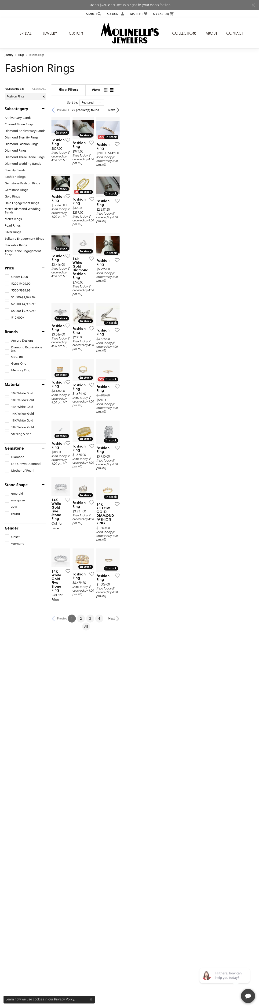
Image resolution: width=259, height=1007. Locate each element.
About (211, 33)
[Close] (253, 5)
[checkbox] (16, 277)
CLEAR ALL (39, 88)
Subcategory (16, 109)
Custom (76, 33)
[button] (93, 14)
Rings (21, 54)
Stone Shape (16, 485)
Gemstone (14, 448)
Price (9, 268)
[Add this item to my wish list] (113, 187)
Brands (11, 332)
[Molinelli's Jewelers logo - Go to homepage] (129, 33)
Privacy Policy (64, 999)
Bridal (25, 33)
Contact (234, 33)
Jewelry (50, 33)
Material (12, 384)
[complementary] (225, 981)
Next (246, 110)
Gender (11, 528)
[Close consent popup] (91, 999)
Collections (184, 33)
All (171, 839)
